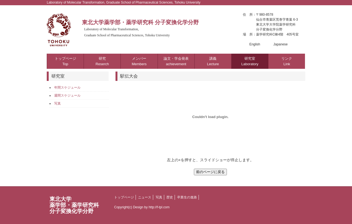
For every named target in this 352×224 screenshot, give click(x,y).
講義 (213, 61)
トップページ (65, 61)
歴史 (169, 197)
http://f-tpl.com (158, 207)
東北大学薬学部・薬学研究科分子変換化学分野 (74, 205)
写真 (57, 103)
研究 (102, 61)
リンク (286, 61)
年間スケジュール (67, 87)
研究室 (249, 61)
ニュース (144, 197)
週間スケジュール (67, 95)
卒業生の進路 (187, 197)
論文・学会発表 (176, 61)
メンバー (139, 61)
